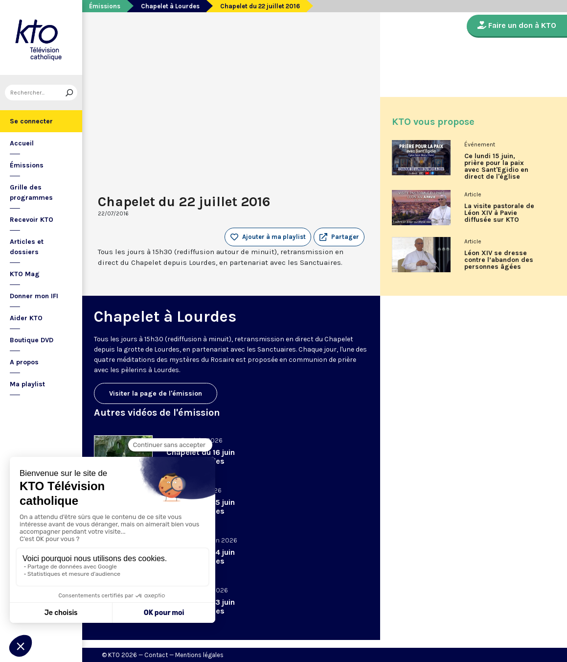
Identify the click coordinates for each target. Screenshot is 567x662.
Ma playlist (27, 384)
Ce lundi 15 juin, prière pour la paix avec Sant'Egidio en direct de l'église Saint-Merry (496, 170)
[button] (339, 237)
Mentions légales (199, 655)
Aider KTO (26, 318)
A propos (24, 362)
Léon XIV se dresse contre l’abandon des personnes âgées (498, 260)
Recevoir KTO (31, 219)
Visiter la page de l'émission (155, 393)
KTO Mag (25, 274)
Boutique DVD (31, 340)
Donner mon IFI (34, 296)
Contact (156, 655)
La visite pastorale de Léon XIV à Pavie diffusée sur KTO (499, 213)
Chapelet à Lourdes (170, 6)
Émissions (27, 165)
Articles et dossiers (27, 246)
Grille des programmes (31, 192)
